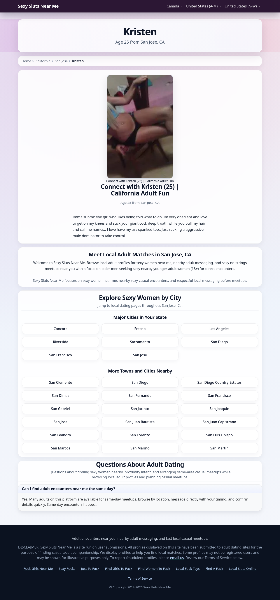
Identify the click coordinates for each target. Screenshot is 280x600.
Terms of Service (140, 578)
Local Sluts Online (242, 568)
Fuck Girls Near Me (38, 568)
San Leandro (60, 435)
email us (177, 557)
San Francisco (60, 355)
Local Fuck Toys (188, 568)
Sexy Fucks (67, 568)
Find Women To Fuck (154, 568)
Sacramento (140, 341)
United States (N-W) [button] (241, 6)
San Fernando (139, 395)
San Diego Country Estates (219, 382)
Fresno (140, 328)
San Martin (219, 448)
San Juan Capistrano (219, 421)
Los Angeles (219, 328)
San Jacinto (140, 408)
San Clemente (60, 382)
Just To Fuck (90, 568)
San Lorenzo (140, 435)
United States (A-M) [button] (202, 6)
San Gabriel (60, 408)
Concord (61, 328)
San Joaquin (219, 408)
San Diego (219, 341)
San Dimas (60, 395)
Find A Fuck (214, 568)
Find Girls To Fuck (118, 568)
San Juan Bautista (139, 421)
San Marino (140, 448)
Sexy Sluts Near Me (38, 6)
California (42, 61)
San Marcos (60, 448)
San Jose (61, 61)
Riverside (60, 341)
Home (26, 61)
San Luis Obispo (219, 435)
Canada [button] (173, 6)
